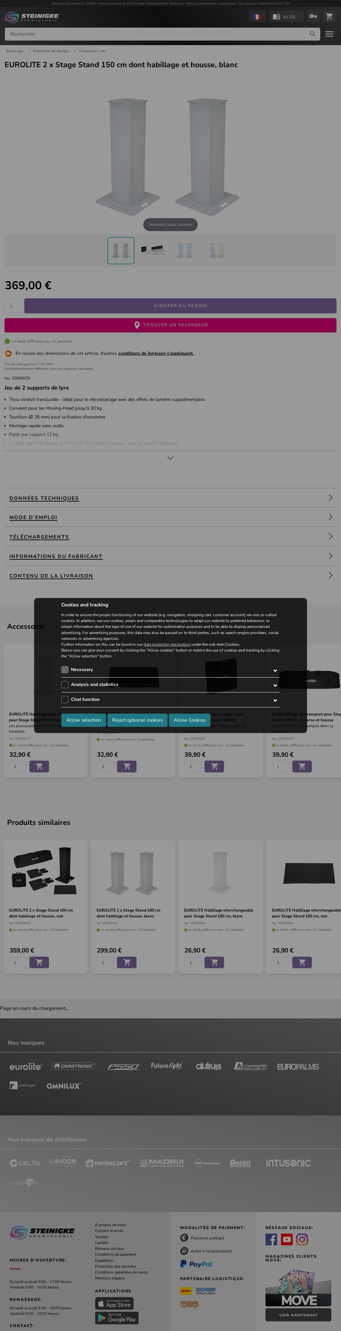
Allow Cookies (190, 720)
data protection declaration (167, 644)
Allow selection (83, 720)
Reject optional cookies (137, 720)
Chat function (85, 699)
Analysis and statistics (94, 684)
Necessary (82, 669)
